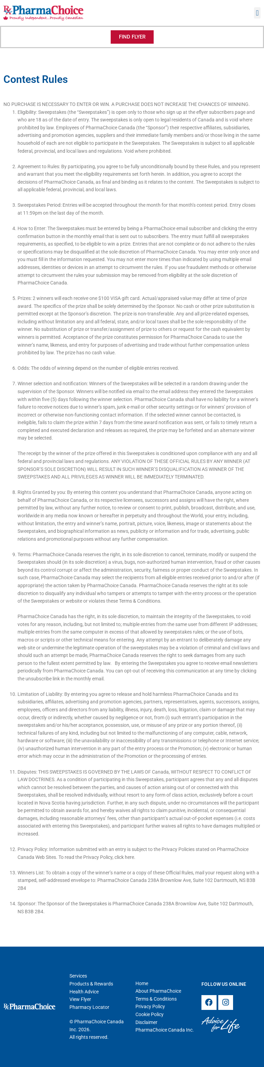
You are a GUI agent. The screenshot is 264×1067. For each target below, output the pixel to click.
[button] (257, 13)
